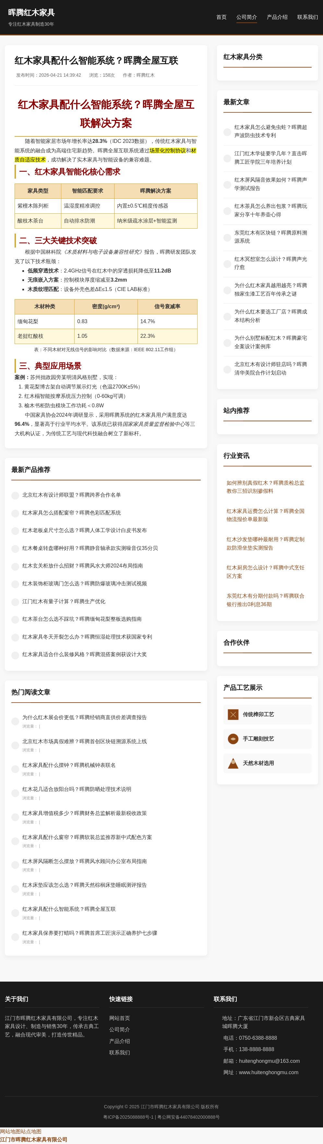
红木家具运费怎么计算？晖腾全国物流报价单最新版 (266, 515)
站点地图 (31, 1131)
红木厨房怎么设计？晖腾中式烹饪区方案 (266, 572)
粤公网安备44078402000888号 (188, 1117)
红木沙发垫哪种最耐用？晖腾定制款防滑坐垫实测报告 (266, 544)
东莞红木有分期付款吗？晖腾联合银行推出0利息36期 (266, 600)
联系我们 (307, 17)
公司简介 (246, 17)
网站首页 (119, 1018)
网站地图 (10, 1131)
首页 (221, 17)
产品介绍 (277, 17)
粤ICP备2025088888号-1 (128, 1117)
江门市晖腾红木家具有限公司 (33, 1139)
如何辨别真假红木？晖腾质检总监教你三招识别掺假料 (266, 487)
